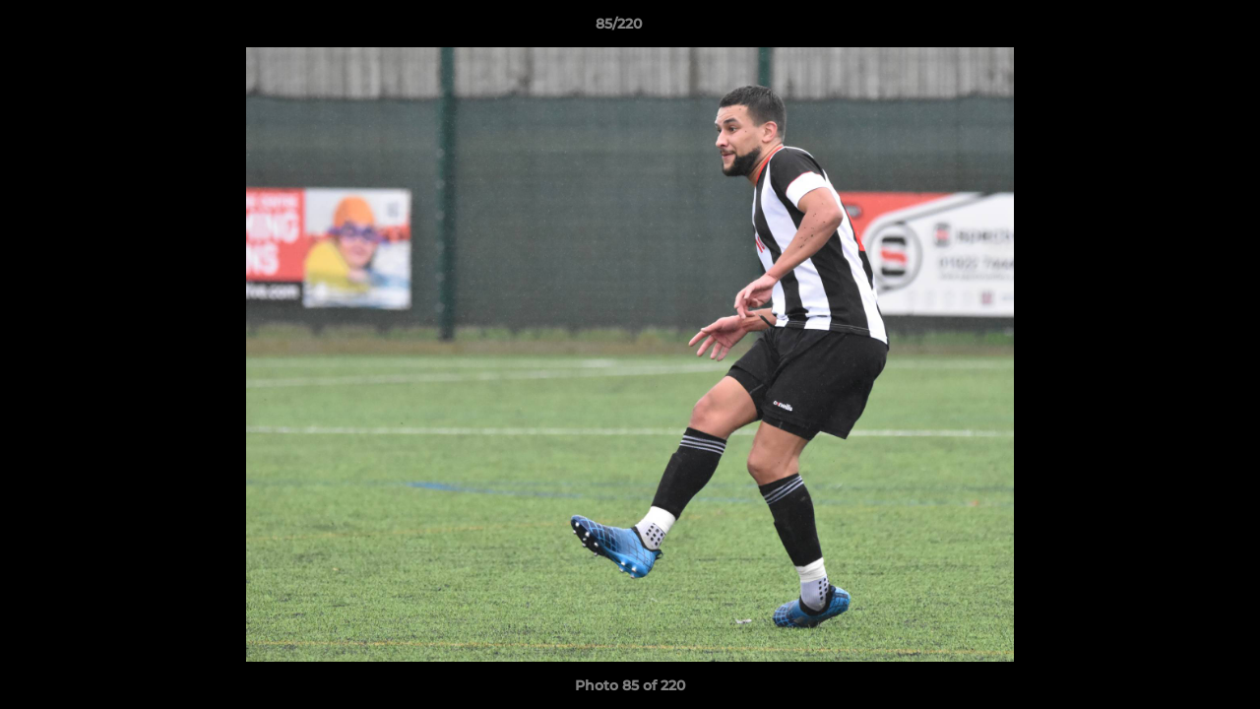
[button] (1177, 28)
